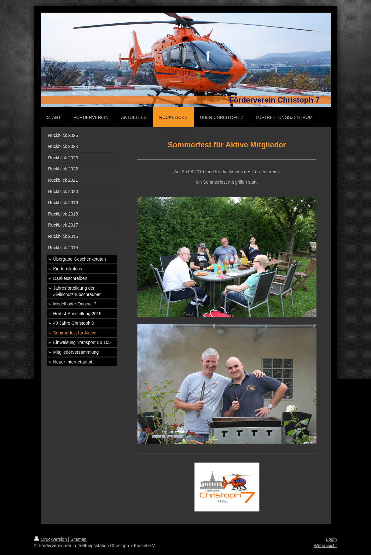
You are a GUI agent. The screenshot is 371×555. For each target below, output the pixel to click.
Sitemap (79, 539)
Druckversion (51, 539)
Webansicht (325, 545)
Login (331, 539)
